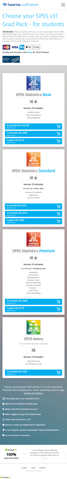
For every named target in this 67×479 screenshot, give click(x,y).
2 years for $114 (32, 141)
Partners (42, 468)
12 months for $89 (32, 302)
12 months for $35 (32, 372)
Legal (33, 468)
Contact (24, 468)
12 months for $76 (32, 214)
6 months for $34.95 (32, 126)
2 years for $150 (32, 221)
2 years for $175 (32, 309)
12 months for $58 (32, 134)
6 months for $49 (32, 206)
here (30, 52)
